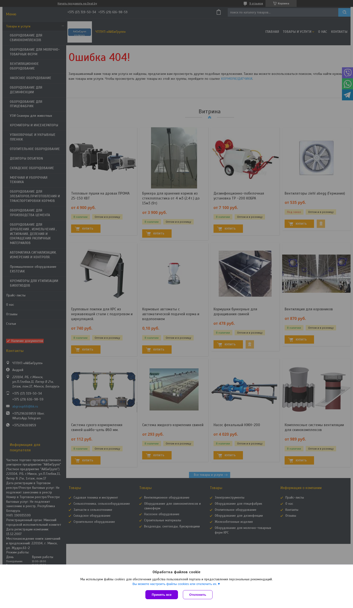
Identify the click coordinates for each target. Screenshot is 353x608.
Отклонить (197, 594)
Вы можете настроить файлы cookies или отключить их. (174, 584)
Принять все (162, 594)
